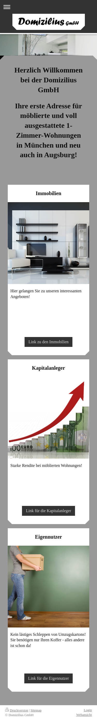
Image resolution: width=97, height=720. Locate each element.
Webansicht (84, 715)
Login (88, 710)
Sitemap (36, 710)
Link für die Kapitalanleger (48, 510)
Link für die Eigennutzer (48, 678)
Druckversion (16, 710)
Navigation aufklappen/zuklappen (48, 6)
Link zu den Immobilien (48, 342)
